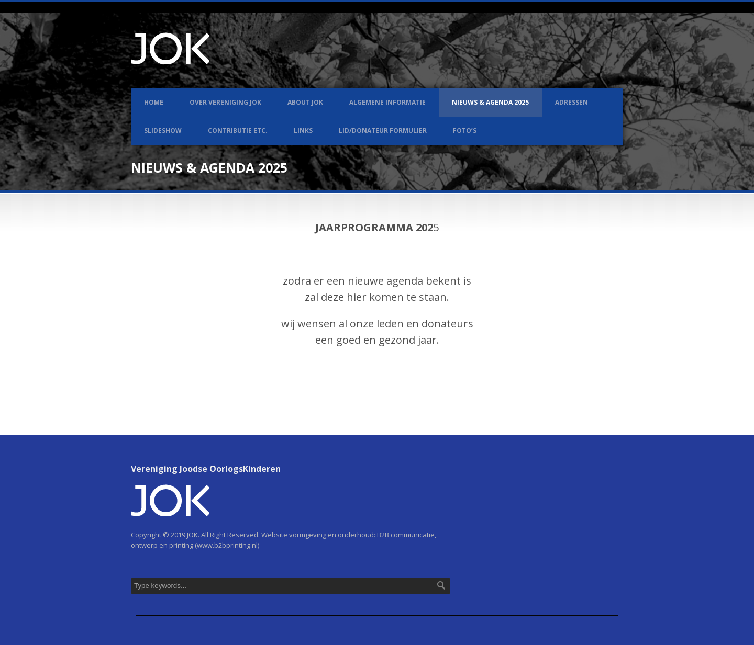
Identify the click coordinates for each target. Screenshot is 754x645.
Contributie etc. (238, 130)
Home (153, 102)
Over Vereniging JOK (225, 102)
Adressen (571, 102)
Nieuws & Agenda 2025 (490, 102)
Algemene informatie (387, 102)
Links (303, 130)
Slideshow (163, 130)
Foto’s (464, 130)
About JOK (305, 102)
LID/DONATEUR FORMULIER (383, 130)
